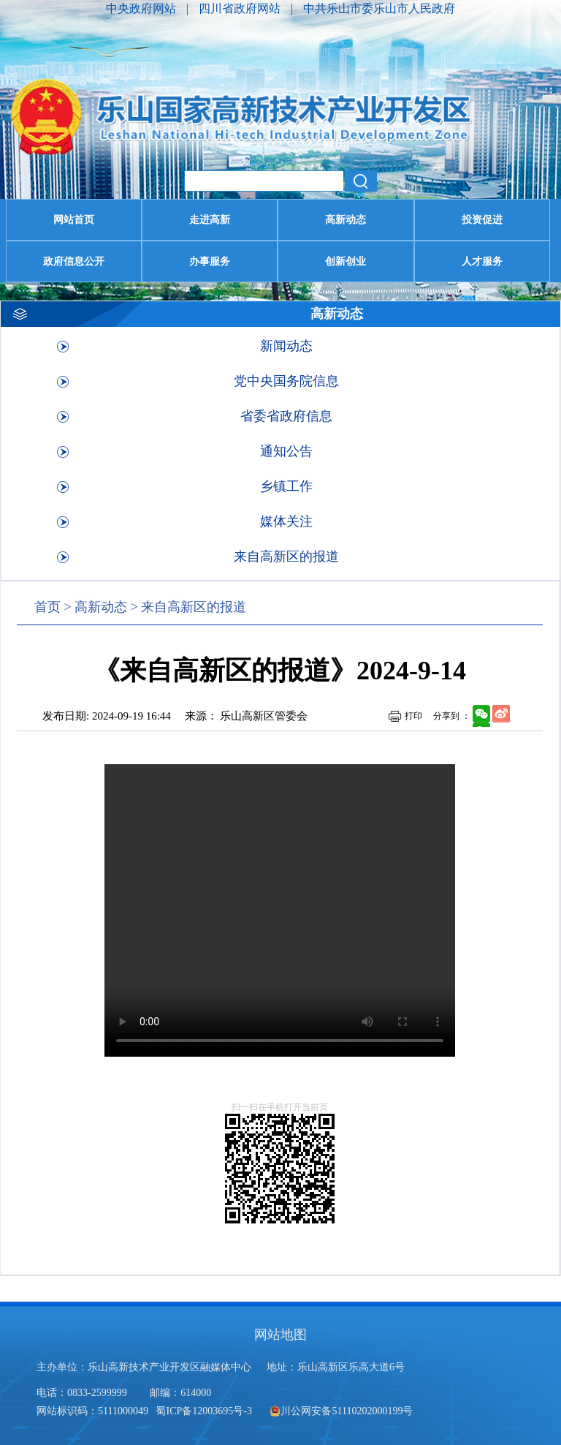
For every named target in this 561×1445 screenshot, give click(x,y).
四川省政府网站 (241, 8)
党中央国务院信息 (286, 381)
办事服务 (209, 261)
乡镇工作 (286, 486)
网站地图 (280, 1334)
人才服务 (482, 261)
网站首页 (73, 219)
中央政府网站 (142, 8)
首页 (47, 607)
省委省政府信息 (286, 416)
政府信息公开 (73, 261)
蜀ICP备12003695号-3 (205, 1411)
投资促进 (482, 219)
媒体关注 (286, 521)
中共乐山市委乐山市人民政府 (379, 8)
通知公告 (286, 451)
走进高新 (209, 219)
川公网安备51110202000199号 (341, 1411)
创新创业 (345, 261)
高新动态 (345, 219)
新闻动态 (286, 346)
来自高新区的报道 (286, 556)
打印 (413, 716)
